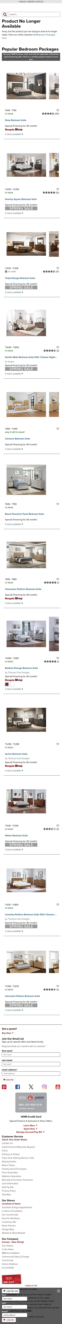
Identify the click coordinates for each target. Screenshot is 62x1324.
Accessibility (8, 1267)
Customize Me (9, 1222)
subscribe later (11, 1291)
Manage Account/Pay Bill (29, 1132)
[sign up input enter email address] (31, 1073)
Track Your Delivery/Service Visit (18, 1158)
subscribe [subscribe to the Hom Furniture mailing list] (9, 1079)
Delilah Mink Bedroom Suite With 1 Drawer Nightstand (33, 357)
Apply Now (29, 1128)
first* (14, 1297)
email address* (9, 1069)
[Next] (58, 85)
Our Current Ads (10, 1214)
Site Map (6, 1194)
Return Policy (8, 1165)
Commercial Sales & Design (15, 1256)
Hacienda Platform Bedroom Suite (22, 996)
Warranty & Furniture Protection (17, 1179)
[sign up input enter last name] (31, 1064)
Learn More (29, 1125)
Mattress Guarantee (11, 1176)
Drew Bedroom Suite (15, 120)
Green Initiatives (10, 1264)
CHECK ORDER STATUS (31, 1)
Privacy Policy (9, 1190)
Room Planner (9, 1225)
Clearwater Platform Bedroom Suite (23, 589)
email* (14, 1313)
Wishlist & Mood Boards (13, 1233)
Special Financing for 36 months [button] (21, 126)
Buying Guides (9, 1161)
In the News (8, 1249)
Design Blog (8, 1229)
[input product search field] (34, 14)
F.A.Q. (5, 1150)
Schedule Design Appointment (17, 1207)
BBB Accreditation (11, 1253)
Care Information (10, 1183)
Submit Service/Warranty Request (18, 1147)
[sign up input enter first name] (31, 1054)
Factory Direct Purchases (14, 1169)
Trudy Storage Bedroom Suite (20, 278)
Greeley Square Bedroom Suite (21, 199)
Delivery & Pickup (10, 1154)
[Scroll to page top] (31, 1286)
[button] (58, 110)
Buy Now (6, 1033)
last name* (7, 1060)
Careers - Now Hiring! (13, 1242)
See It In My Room (11, 1218)
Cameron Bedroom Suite (17, 438)
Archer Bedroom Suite (16, 754)
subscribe (9, 1320)
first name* (7, 1050)
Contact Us (7, 1143)
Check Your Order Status (14, 1139)
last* (14, 1305)
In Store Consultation (12, 1211)
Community (7, 1260)
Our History (7, 1245)
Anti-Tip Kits (8, 1187)
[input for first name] (14, 1299)
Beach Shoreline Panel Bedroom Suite (24, 514)
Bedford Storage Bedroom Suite (21, 668)
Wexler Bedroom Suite (16, 835)
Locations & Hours (11, 1203)
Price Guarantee (10, 1172)
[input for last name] (14, 1307)
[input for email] (14, 1315)
